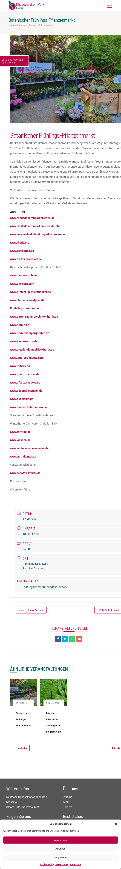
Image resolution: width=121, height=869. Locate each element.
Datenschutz (61, 864)
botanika (11, 802)
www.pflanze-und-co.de (25, 382)
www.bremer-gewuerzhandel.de (30, 292)
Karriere (67, 807)
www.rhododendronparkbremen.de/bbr (35, 226)
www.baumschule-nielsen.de (28, 407)
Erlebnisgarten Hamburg (25, 308)
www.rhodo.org (19, 242)
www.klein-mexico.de (23, 341)
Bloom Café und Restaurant (22, 807)
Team (66, 802)
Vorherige (19, 748)
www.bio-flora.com (22, 283)
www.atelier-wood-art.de (26, 259)
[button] (116, 824)
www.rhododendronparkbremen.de (32, 218)
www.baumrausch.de (23, 275)
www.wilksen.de (20, 440)
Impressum (75, 864)
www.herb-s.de (19, 325)
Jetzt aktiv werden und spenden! (12, 61)
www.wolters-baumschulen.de (29, 448)
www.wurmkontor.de (23, 456)
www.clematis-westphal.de (27, 300)
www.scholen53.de (22, 250)
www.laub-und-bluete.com (27, 357)
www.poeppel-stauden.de (26, 390)
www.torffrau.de (20, 431)
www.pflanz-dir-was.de (24, 374)
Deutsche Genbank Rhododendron (26, 796)
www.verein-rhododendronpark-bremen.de (37, 234)
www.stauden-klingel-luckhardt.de (32, 349)
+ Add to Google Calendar (33, 610)
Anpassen (60, 857)
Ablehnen (60, 848)
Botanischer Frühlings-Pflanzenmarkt (23, 719)
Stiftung (67, 796)
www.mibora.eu (20, 366)
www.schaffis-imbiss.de (25, 473)
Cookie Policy (47, 864)
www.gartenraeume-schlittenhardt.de (34, 316)
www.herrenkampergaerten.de (29, 333)
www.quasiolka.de (21, 398)
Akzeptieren (60, 840)
